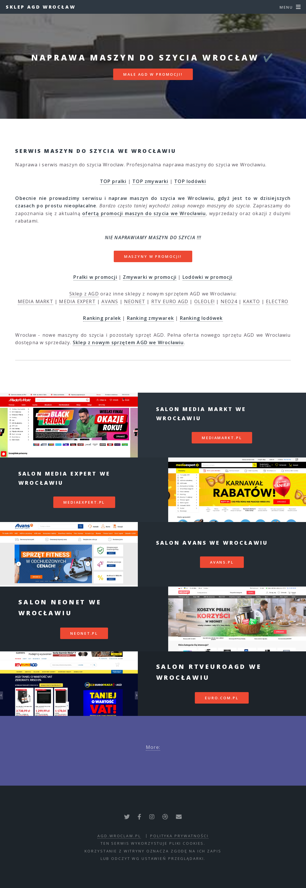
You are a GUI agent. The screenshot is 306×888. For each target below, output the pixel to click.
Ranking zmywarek (150, 318)
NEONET (134, 301)
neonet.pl (84, 633)
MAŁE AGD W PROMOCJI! (153, 74)
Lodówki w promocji (208, 277)
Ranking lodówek (201, 318)
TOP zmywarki (150, 181)
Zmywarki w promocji (149, 277)
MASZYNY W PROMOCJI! (153, 256)
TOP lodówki (190, 181)
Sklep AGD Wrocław (41, 7)
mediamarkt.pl (222, 437)
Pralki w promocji (95, 277)
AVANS (109, 301)
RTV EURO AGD (169, 301)
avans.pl (222, 562)
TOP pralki (113, 181)
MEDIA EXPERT (77, 301)
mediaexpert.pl (84, 502)
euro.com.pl (222, 697)
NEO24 (229, 301)
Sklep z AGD (84, 294)
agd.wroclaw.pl (119, 835)
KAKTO (251, 301)
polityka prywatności (179, 835)
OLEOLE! (204, 301)
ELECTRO (277, 301)
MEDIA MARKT (35, 301)
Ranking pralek (102, 318)
